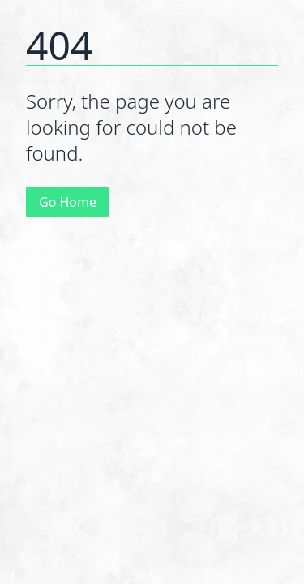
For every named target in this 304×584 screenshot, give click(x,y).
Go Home (67, 202)
